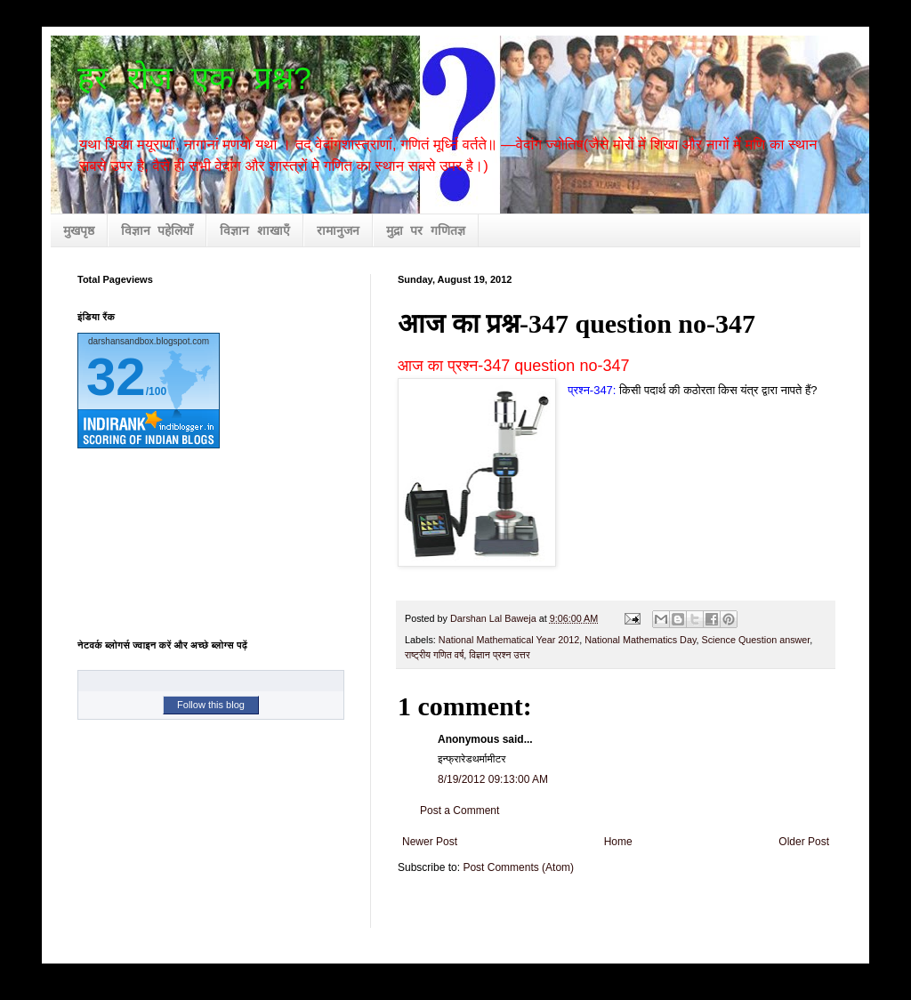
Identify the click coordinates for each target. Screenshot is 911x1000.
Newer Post (429, 841)
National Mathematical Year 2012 (509, 639)
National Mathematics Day (640, 639)
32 (116, 377)
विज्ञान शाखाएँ (254, 231)
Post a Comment (459, 810)
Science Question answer (756, 639)
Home (618, 841)
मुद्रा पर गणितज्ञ (425, 231)
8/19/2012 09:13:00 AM (493, 779)
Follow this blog (211, 704)
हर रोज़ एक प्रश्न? (194, 80)
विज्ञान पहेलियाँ (157, 231)
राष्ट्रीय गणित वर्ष (434, 654)
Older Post (803, 841)
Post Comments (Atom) (518, 867)
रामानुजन (338, 231)
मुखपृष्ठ (78, 231)
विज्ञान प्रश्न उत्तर (499, 654)
